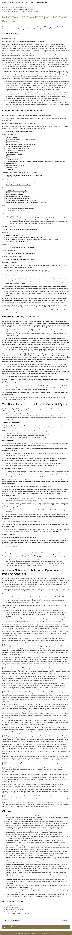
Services (31, 2)
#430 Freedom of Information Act (16, 191)
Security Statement (12, 141)
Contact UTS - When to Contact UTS (17, 148)
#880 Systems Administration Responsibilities (20, 253)
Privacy (8, 158)
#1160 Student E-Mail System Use (16, 210)
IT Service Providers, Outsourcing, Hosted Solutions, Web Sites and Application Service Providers (35, 161)
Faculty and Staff (21, 2)
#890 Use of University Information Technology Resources (24, 175)
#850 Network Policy (12, 216)
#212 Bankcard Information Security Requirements (21, 229)
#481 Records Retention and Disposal (17, 198)
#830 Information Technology (15, 177)
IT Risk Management (12, 160)
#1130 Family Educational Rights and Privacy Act (21, 200)
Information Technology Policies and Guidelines (20, 139)
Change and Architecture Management (18, 146)
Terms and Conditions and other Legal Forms (20, 259)
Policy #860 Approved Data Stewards (18, 196)
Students (11, 2)
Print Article (10, 927)
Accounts (31, 9)
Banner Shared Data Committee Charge (18, 185)
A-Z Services (20, 933)
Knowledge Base (42, 2)
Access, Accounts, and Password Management (20, 145)
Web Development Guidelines (15, 165)
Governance (10, 143)
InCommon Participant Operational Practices (20, 131)
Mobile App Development (14, 154)
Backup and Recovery (12, 167)
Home (4, 2)
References (9, 169)
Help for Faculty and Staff (48, 933)
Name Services (42, 389)
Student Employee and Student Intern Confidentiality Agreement (26, 202)
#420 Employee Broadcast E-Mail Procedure (20, 208)
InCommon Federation (18, 44)
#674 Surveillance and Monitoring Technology (20, 247)
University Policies (11, 137)
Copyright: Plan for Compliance (15, 150)
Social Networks (11, 163)
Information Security (12, 152)
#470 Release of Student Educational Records (20, 193)
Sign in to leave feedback (12, 920)
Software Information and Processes (17, 241)
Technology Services (20, 9)
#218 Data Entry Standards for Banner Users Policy (21, 183)
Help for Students (32, 933)
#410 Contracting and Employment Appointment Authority (24, 237)
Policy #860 (55, 531)
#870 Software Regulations (14, 235)
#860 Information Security (14, 194)
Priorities (8, 156)
